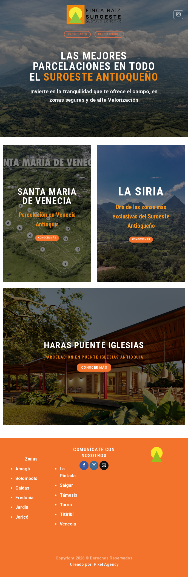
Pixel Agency (106, 564)
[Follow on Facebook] (84, 465)
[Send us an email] (104, 465)
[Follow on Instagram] (178, 14)
